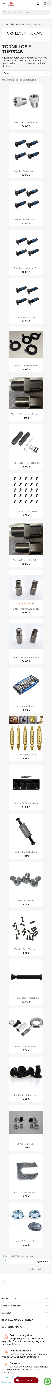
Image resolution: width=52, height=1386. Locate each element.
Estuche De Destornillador (26, 803)
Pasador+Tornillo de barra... (26, 852)
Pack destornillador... (26, 706)
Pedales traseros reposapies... (26, 462)
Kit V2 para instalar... (26, 1144)
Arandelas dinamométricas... (26, 365)
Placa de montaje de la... (26, 1192)
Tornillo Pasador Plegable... (26, 998)
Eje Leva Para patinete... (26, 1046)
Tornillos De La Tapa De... (26, 949)
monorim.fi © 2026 (11, 1377)
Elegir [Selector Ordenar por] (26, 73)
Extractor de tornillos (26, 754)
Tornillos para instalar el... (26, 171)
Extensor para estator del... (26, 122)
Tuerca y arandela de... (26, 1241)
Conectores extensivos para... (26, 657)
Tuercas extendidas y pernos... (26, 414)
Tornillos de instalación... (26, 317)
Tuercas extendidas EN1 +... (26, 560)
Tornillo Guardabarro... (26, 900)
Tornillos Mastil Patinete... (26, 1095)
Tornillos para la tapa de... (26, 511)
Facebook (4, 1282)
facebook (7, 1382)
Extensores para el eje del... (26, 608)
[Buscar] (26, 12)
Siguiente (42, 1261)
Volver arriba (38, 1269)
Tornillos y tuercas (23, 33)
